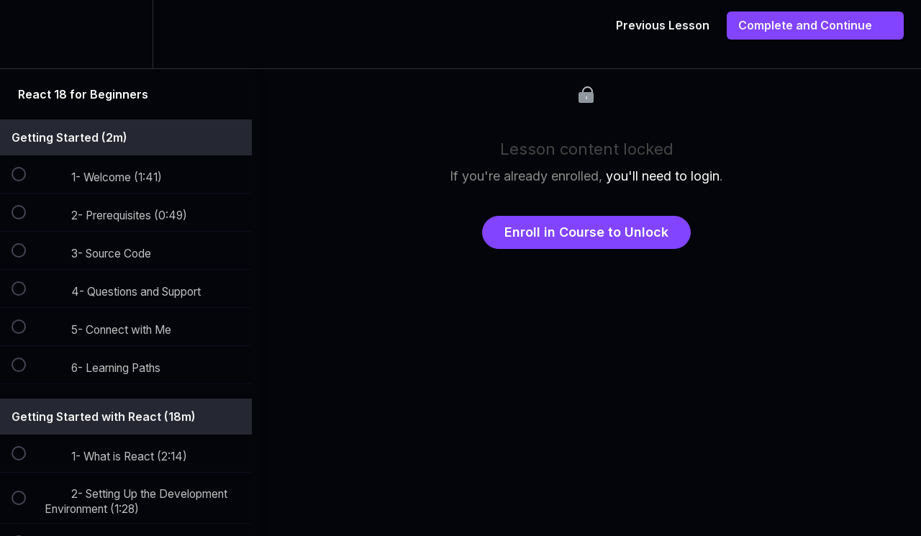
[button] (26, 34)
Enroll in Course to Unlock (586, 232)
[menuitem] (126, 34)
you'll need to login (663, 175)
